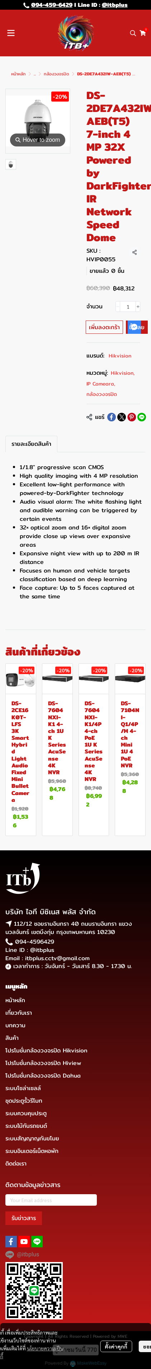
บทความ (15, 1025)
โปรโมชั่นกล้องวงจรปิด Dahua (43, 1075)
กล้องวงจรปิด (56, 73)
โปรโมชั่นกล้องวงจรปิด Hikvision (46, 1050)
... (35, 73)
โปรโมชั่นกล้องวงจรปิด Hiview (43, 1063)
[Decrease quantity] (118, 307)
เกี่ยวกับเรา (18, 1012)
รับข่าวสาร (23, 1218)
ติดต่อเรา (16, 1163)
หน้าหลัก (18, 73)
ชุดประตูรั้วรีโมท (23, 1100)
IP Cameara (100, 384)
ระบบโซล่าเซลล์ (23, 1088)
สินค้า (12, 1037)
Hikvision (120, 356)
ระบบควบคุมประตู (26, 1113)
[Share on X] (121, 417)
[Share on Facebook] (111, 417)
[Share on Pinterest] (131, 417)
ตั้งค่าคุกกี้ (116, 1346)
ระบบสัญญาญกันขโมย (32, 1138)
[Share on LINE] (141, 417)
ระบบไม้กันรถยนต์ (26, 1125)
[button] (133, 33)
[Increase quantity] (138, 307)
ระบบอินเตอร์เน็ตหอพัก (31, 1150)
